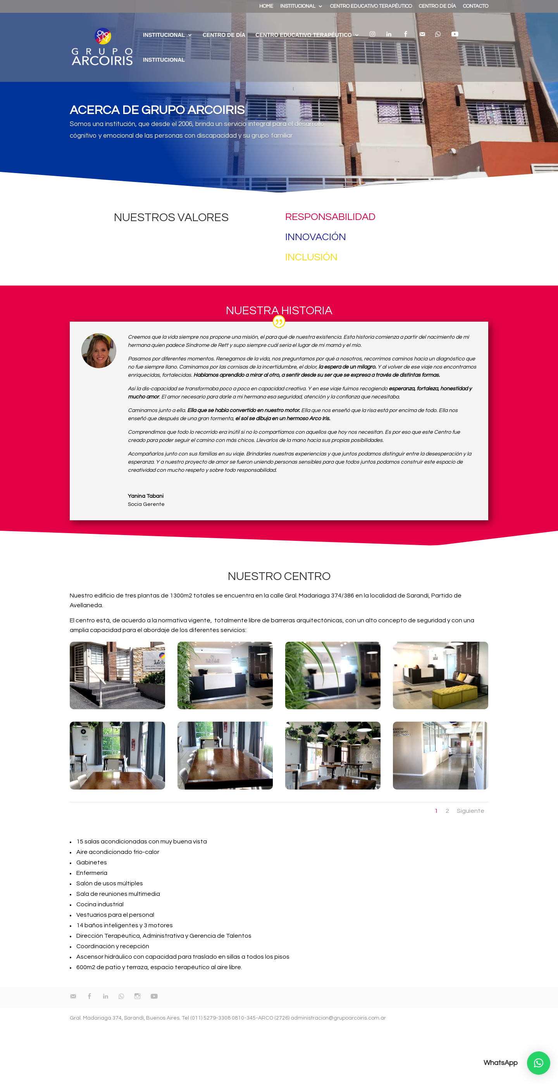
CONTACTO (475, 6)
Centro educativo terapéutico (303, 35)
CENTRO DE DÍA (437, 6)
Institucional (164, 60)
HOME (266, 6)
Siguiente (470, 811)
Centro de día (224, 35)
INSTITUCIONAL (297, 6)
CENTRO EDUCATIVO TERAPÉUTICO (371, 6)
